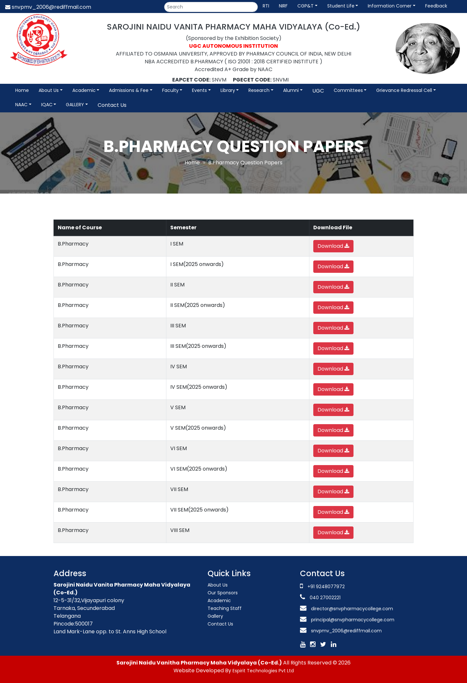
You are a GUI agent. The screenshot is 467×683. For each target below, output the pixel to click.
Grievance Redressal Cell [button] (404, 90)
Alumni (291, 90)
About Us (218, 585)
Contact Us (112, 105)
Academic (84, 90)
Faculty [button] (170, 90)
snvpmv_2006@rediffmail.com (48, 7)
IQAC (47, 104)
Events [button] (199, 90)
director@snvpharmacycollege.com (352, 608)
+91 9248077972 (326, 586)
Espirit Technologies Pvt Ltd (263, 670)
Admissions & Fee (129, 90)
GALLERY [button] (75, 104)
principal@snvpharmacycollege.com (352, 619)
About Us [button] (49, 90)
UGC (318, 91)
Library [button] (228, 90)
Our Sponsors (223, 592)
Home (22, 90)
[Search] (211, 7)
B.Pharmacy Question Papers (245, 162)
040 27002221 (324, 597)
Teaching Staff (225, 608)
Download (333, 246)
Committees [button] (348, 90)
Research (258, 90)
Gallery (215, 616)
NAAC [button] (21, 104)
